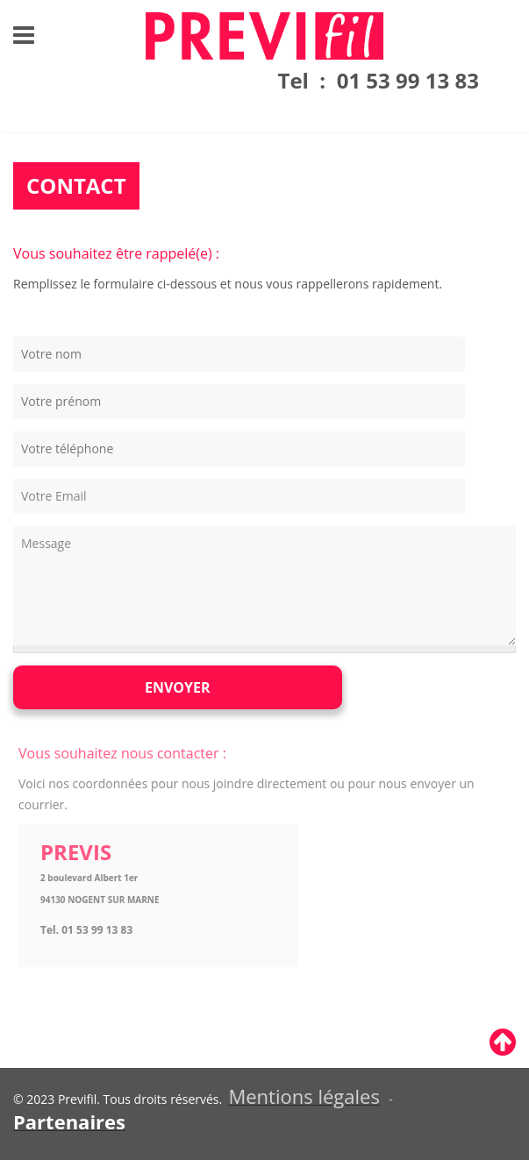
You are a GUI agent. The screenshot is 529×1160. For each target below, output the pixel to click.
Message (264, 585)
